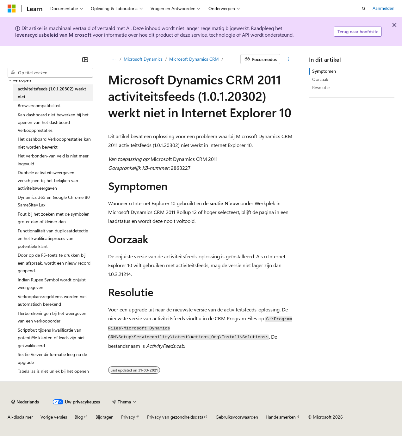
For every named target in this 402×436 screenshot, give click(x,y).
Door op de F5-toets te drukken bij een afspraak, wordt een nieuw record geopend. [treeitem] (54, 262)
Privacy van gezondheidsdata (175, 417)
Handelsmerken (281, 417)
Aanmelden (383, 8)
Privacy (128, 417)
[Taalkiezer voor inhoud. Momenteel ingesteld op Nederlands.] (25, 402)
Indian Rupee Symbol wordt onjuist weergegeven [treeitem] (52, 284)
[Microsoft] (12, 8)
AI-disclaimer (20, 417)
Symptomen (324, 71)
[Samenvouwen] (85, 59)
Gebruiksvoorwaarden (237, 417)
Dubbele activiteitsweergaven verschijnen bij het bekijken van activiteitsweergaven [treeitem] (48, 180)
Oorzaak (320, 79)
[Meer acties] (288, 59)
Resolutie (321, 87)
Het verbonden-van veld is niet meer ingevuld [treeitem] (53, 160)
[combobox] (50, 73)
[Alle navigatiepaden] (113, 59)
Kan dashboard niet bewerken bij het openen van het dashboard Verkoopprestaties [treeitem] (53, 122)
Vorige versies (53, 417)
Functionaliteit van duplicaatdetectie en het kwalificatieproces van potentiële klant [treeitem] (53, 238)
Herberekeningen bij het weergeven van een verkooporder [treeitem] (52, 317)
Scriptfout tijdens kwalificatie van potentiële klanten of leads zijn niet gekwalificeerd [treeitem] (51, 337)
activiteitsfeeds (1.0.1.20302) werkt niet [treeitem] (52, 93)
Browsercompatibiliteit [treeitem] (39, 105)
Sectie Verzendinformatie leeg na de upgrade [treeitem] (52, 358)
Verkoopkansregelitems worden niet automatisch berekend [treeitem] (52, 300)
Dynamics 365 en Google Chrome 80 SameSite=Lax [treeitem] (54, 201)
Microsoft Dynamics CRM (194, 59)
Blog (79, 417)
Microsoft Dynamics (143, 59)
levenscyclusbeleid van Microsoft (53, 34)
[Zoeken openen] (363, 8)
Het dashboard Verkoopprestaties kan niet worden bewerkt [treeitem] (54, 143)
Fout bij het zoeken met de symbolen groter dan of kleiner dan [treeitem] (54, 218)
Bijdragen (105, 417)
